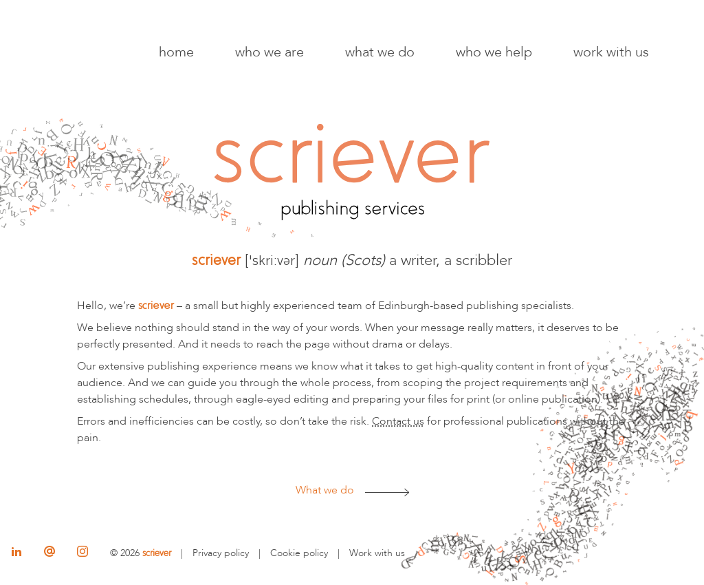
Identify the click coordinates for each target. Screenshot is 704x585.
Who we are (269, 52)
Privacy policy (220, 553)
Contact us (398, 420)
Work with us (611, 52)
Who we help (494, 52)
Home (176, 52)
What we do (380, 52)
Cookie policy (299, 553)
